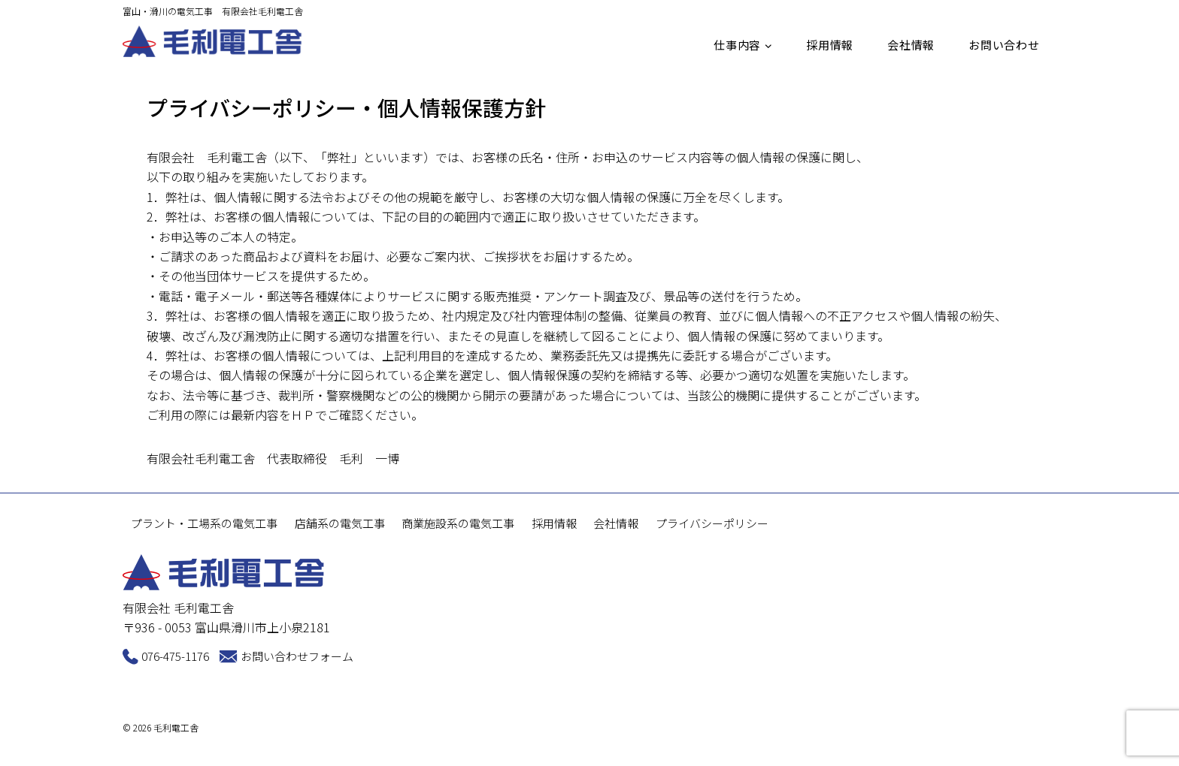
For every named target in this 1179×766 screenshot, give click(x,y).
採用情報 (829, 45)
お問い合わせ (1004, 45)
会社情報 (911, 45)
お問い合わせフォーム (297, 656)
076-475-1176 (175, 656)
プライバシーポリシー (712, 524)
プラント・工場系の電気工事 (204, 524)
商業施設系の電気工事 (458, 524)
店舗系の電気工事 (340, 524)
